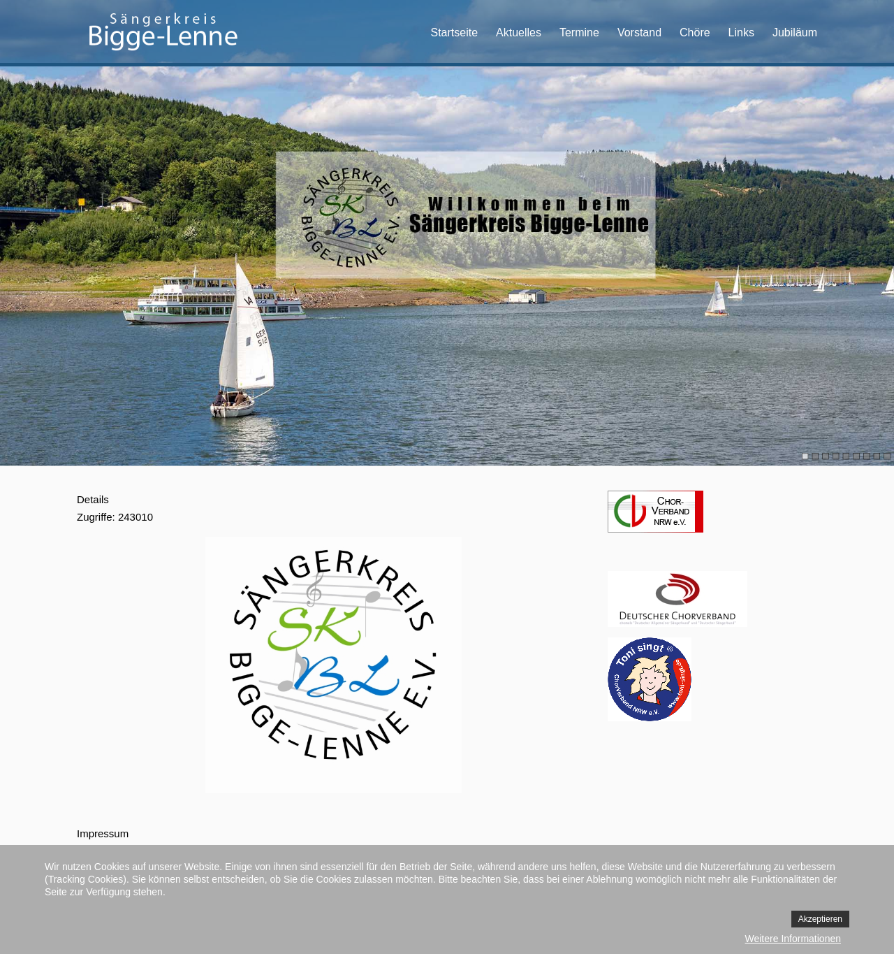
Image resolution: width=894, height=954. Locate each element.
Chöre (695, 32)
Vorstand (639, 32)
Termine (579, 32)
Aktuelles (518, 32)
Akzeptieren (820, 919)
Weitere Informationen (793, 938)
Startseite (454, 32)
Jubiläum (794, 32)
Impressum (103, 833)
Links (741, 32)
